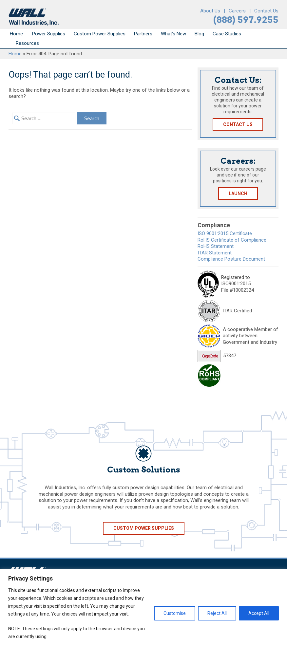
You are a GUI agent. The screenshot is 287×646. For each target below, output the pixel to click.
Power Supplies (48, 34)
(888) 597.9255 (245, 19)
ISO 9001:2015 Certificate (225, 233)
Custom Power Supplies (99, 34)
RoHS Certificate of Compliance (232, 240)
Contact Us (266, 11)
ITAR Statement (215, 253)
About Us (210, 11)
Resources (27, 43)
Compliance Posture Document (231, 259)
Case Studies (227, 34)
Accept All (258, 613)
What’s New (173, 34)
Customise (174, 613)
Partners (143, 34)
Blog (199, 34)
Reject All (217, 613)
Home (16, 34)
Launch (238, 193)
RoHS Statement (216, 246)
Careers (237, 11)
